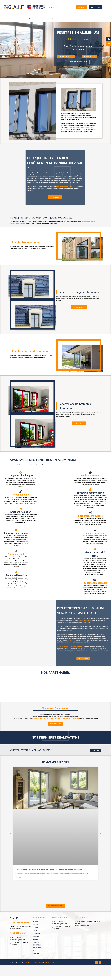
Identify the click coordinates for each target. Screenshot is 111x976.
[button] (11, 834)
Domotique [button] (103, 19)
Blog (34, 952)
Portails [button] (91, 19)
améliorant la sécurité (83, 621)
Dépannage (37, 949)
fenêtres (79, 118)
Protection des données (51, 963)
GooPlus (28, 963)
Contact (36, 955)
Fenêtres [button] (29, 19)
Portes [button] (42, 19)
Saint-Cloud (65, 719)
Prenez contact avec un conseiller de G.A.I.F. (70, 647)
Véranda (53, 19)
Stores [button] (6, 19)
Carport (66, 19)
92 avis (86, 39)
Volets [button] (18, 19)
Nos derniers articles (55, 763)
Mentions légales (38, 963)
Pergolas (78, 19)
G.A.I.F (19, 921)
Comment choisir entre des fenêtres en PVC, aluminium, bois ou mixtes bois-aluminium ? (49, 870)
